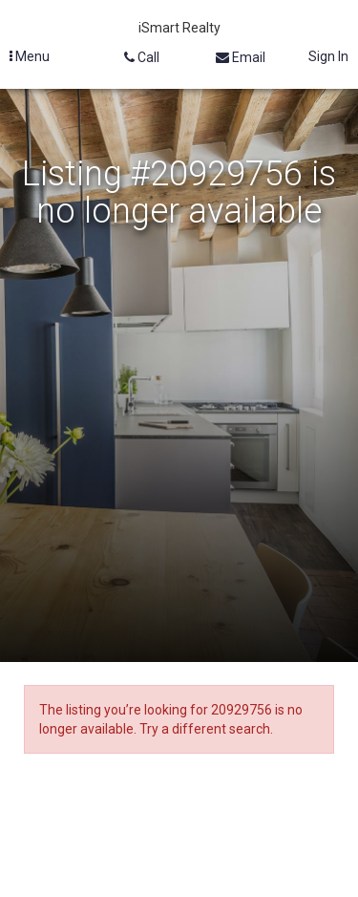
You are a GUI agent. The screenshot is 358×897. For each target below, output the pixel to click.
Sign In (328, 56)
